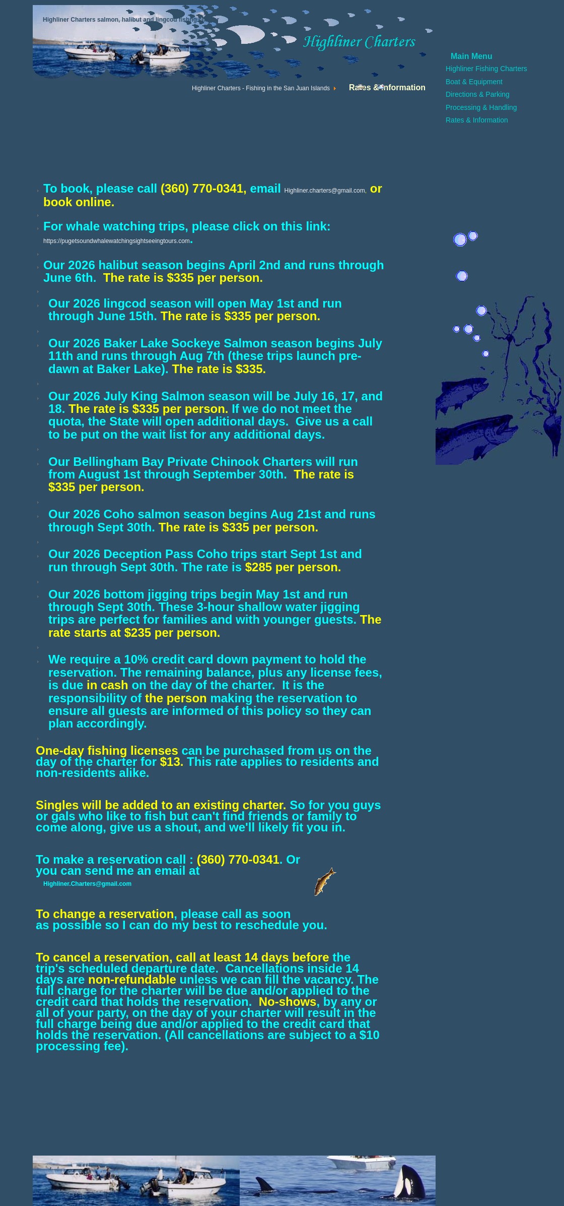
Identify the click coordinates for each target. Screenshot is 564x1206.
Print (363, 89)
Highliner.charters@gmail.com (324, 190)
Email (384, 89)
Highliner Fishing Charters (486, 69)
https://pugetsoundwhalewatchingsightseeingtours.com (116, 241)
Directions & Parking (478, 94)
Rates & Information (477, 120)
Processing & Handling (481, 107)
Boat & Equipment (474, 82)
